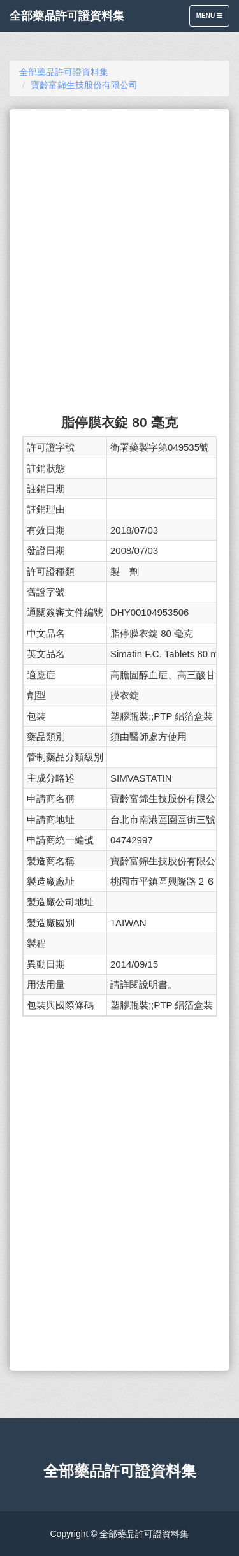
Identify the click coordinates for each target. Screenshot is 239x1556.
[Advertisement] (119, 185)
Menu (212, 19)
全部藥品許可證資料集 (67, 16)
